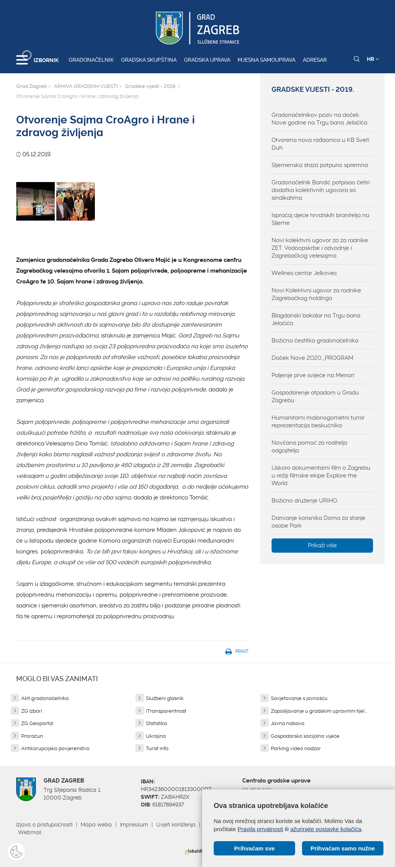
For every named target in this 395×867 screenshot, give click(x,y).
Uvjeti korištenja (176, 824)
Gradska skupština (149, 60)
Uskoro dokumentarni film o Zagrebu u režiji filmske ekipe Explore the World (321, 475)
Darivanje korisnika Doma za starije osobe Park (318, 521)
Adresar (315, 60)
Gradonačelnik (91, 60)
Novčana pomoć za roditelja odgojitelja (309, 446)
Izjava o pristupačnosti (44, 824)
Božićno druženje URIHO (304, 500)
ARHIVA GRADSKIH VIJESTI (86, 86)
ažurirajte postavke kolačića (325, 829)
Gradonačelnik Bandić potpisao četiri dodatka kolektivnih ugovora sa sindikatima (321, 190)
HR (373, 59)
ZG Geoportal (37, 723)
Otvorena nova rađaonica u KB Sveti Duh (320, 144)
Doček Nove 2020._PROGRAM (312, 357)
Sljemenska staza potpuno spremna (320, 165)
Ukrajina (156, 736)
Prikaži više (322, 545)
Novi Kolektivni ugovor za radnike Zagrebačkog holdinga (316, 294)
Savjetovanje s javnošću (299, 698)
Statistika (156, 723)
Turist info (157, 748)
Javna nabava (287, 723)
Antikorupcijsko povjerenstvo (55, 748)
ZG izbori (31, 711)
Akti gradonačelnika (45, 698)
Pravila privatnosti (260, 829)
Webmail (29, 832)
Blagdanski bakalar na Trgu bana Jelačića (316, 319)
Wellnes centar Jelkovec (304, 273)
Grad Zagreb (31, 86)
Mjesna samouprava (266, 60)
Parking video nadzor (296, 748)
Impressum (134, 824)
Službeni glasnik (165, 698)
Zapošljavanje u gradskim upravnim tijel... (319, 711)
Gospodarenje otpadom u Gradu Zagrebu (315, 396)
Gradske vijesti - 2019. (150, 86)
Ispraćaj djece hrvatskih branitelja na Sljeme (320, 219)
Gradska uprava (207, 60)
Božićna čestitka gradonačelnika (315, 340)
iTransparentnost (166, 711)
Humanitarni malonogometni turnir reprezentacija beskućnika (318, 421)
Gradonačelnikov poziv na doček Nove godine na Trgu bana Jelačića (319, 118)
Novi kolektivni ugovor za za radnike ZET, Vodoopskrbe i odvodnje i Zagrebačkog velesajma (320, 248)
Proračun (32, 736)
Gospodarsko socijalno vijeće (305, 736)
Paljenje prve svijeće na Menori (313, 375)
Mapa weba (96, 824)
